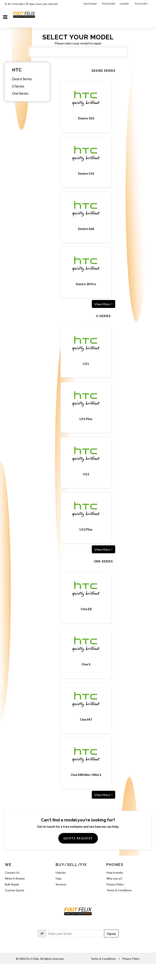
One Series (20, 93)
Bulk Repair (12, 884)
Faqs (59, 878)
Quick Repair (90, 3)
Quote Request (78, 838)
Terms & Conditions (119, 890)
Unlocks (61, 872)
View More (103, 303)
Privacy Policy (115, 884)
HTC (17, 70)
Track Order (141, 3)
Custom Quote (14, 890)
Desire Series (22, 79)
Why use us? (114, 878)
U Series (18, 86)
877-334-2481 (16, 3)
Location (124, 3)
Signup (111, 933)
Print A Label (108, 3)
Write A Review (15, 878)
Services (61, 884)
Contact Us (12, 872)
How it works (114, 872)
